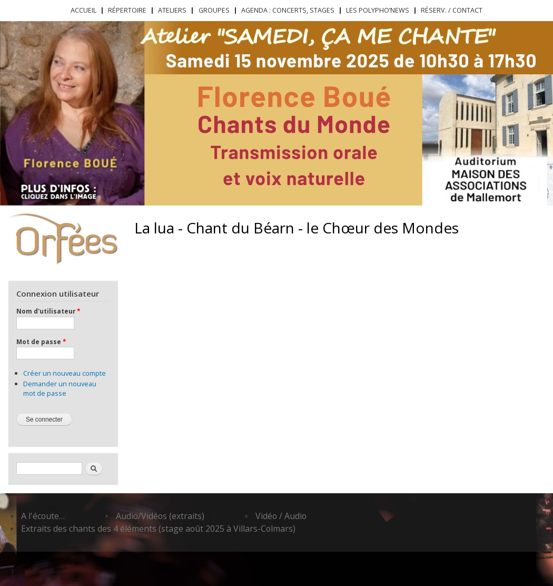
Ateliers (172, 10)
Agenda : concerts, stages (287, 10)
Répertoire (127, 10)
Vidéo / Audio (281, 516)
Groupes (214, 10)
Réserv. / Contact (451, 10)
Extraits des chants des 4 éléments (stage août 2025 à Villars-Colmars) (158, 528)
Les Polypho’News (377, 10)
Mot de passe (41, 341)
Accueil (83, 10)
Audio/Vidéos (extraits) (160, 516)
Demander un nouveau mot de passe (59, 388)
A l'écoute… (43, 516)
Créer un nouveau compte (64, 373)
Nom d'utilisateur (48, 311)
